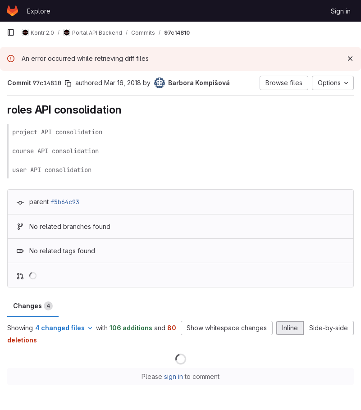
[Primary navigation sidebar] (11, 32)
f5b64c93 (64, 202)
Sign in (341, 11)
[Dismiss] (350, 58)
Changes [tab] (33, 305)
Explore (38, 11)
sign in (173, 376)
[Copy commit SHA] (68, 83)
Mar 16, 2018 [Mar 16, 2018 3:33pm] (122, 83)
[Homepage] (12, 11)
